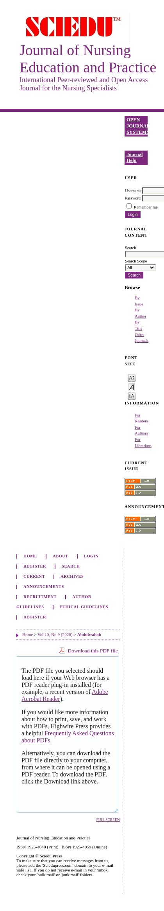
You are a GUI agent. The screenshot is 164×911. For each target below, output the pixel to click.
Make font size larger (131, 395)
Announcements (43, 586)
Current (34, 576)
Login (91, 556)
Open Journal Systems (137, 126)
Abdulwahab (89, 634)
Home (30, 556)
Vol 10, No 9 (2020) (55, 634)
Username (133, 191)
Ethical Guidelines (84, 607)
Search (71, 566)
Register (34, 566)
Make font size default (131, 386)
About (60, 556)
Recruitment (40, 597)
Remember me (146, 207)
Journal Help (135, 158)
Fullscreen (107, 820)
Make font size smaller (131, 377)
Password (133, 198)
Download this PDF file (93, 651)
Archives (72, 576)
